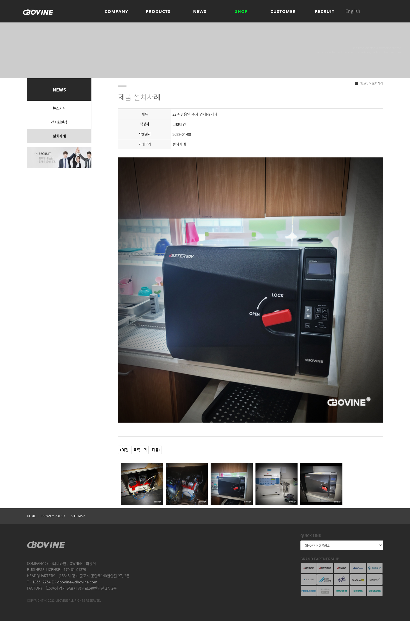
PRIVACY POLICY (53, 516)
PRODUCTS (158, 11)
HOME (31, 516)
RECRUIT (325, 11)
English (352, 11)
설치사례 (59, 136)
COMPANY (116, 11)
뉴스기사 (59, 108)
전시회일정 (59, 122)
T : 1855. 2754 (38, 582)
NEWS (199, 11)
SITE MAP (78, 516)
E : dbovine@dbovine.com (73, 582)
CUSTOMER (283, 11)
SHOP (241, 11)
